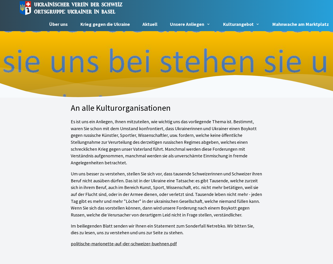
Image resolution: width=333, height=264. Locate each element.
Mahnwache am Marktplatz (300, 24)
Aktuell (149, 24)
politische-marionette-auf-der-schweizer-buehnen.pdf (124, 243)
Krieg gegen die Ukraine (105, 24)
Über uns (58, 24)
